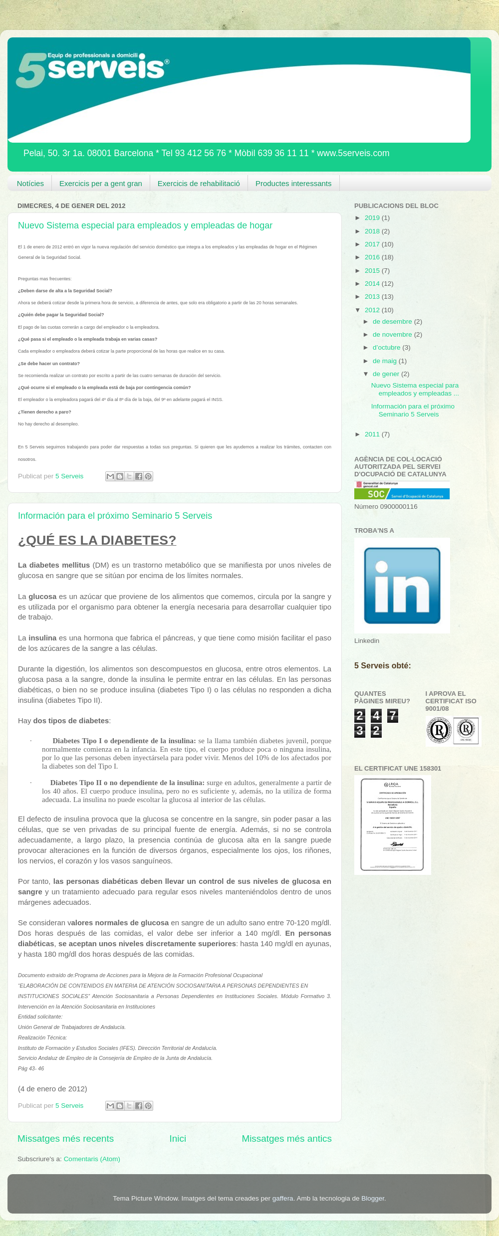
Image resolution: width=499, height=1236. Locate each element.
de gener (387, 374)
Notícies (30, 183)
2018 (373, 231)
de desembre (393, 321)
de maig (386, 361)
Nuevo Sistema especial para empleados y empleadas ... (415, 389)
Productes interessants (293, 183)
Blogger (372, 1198)
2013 (373, 296)
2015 (373, 270)
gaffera (282, 1198)
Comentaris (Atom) (92, 1159)
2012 (373, 310)
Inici (178, 1138)
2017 (373, 244)
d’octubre (387, 347)
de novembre (393, 334)
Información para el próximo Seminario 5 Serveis (115, 516)
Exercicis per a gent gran (100, 183)
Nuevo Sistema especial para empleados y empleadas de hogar (145, 225)
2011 (373, 434)
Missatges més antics (287, 1138)
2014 (373, 283)
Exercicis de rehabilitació (199, 183)
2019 (373, 217)
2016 (373, 257)
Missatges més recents (65, 1138)
